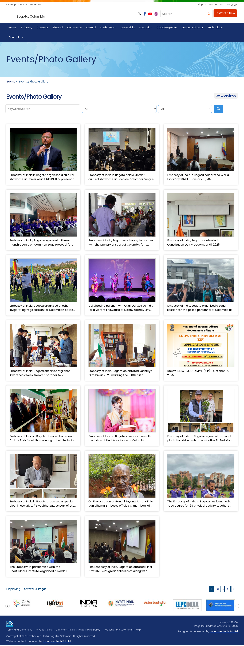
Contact (24, 4)
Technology (218, 28)
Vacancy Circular (195, 28)
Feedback (38, 4)
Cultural (92, 28)
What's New (225, 14)
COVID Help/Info (169, 28)
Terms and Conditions (19, 630)
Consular (42, 28)
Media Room (110, 28)
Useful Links (130, 28)
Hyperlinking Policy (91, 630)
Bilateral (58, 28)
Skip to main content (211, 4)
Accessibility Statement (119, 630)
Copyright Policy (66, 630)
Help (140, 630)
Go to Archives (226, 96)
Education (148, 28)
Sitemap (11, 4)
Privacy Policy (45, 630)
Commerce (75, 28)
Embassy (26, 28)
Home (12, 28)
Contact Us (16, 37)
